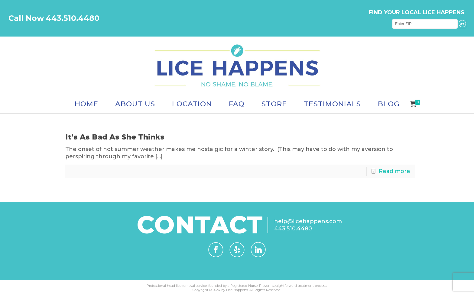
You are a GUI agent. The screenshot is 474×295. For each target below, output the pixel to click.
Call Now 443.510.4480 (53, 18)
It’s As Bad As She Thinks (114, 137)
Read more (394, 171)
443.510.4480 (293, 228)
